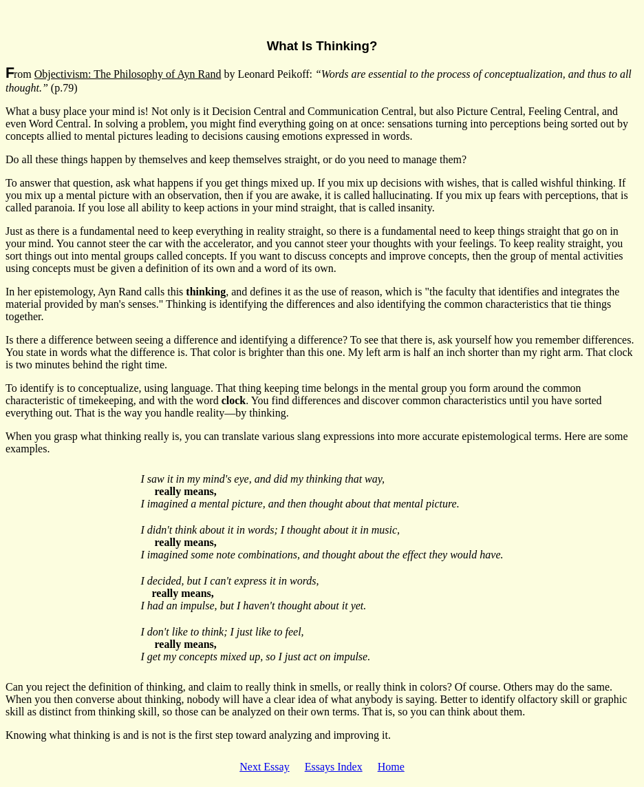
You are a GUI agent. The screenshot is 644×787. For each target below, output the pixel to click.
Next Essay (264, 767)
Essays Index (334, 767)
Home (391, 767)
